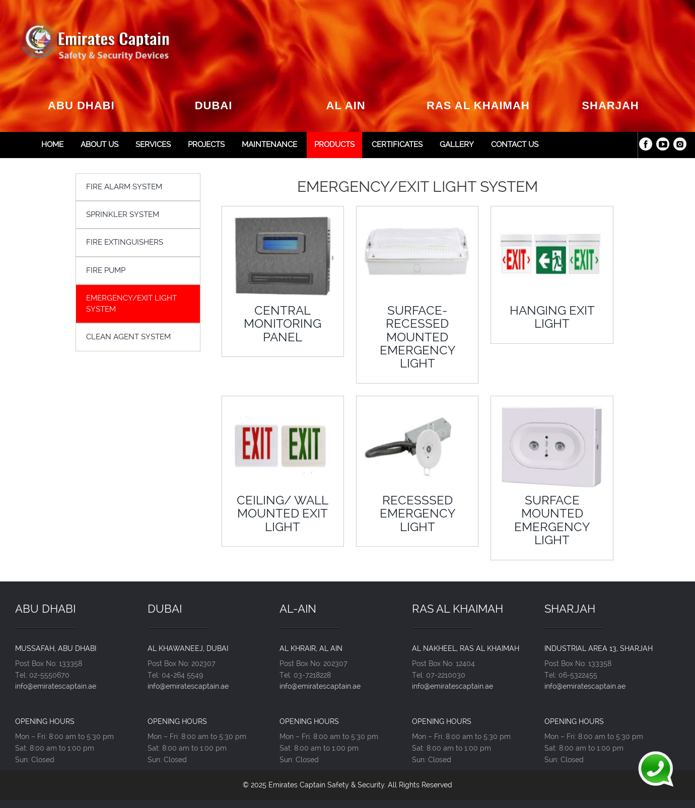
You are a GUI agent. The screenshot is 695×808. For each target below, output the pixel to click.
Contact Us (514, 144)
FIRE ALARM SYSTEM (124, 186)
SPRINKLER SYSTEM (122, 214)
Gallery (457, 144)
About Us (99, 144)
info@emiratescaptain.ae (55, 686)
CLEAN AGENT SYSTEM (128, 336)
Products (334, 144)
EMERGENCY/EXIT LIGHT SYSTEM (131, 303)
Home (52, 144)
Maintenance (269, 144)
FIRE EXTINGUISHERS (124, 242)
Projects (206, 144)
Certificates (397, 144)
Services (153, 144)
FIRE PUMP (105, 270)
